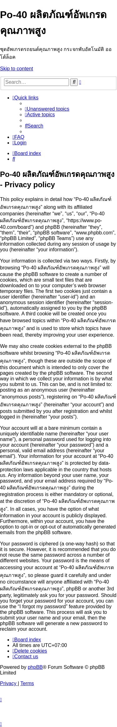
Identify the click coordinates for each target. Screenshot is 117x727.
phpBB (35, 667)
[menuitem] (47, 109)
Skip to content (16, 68)
